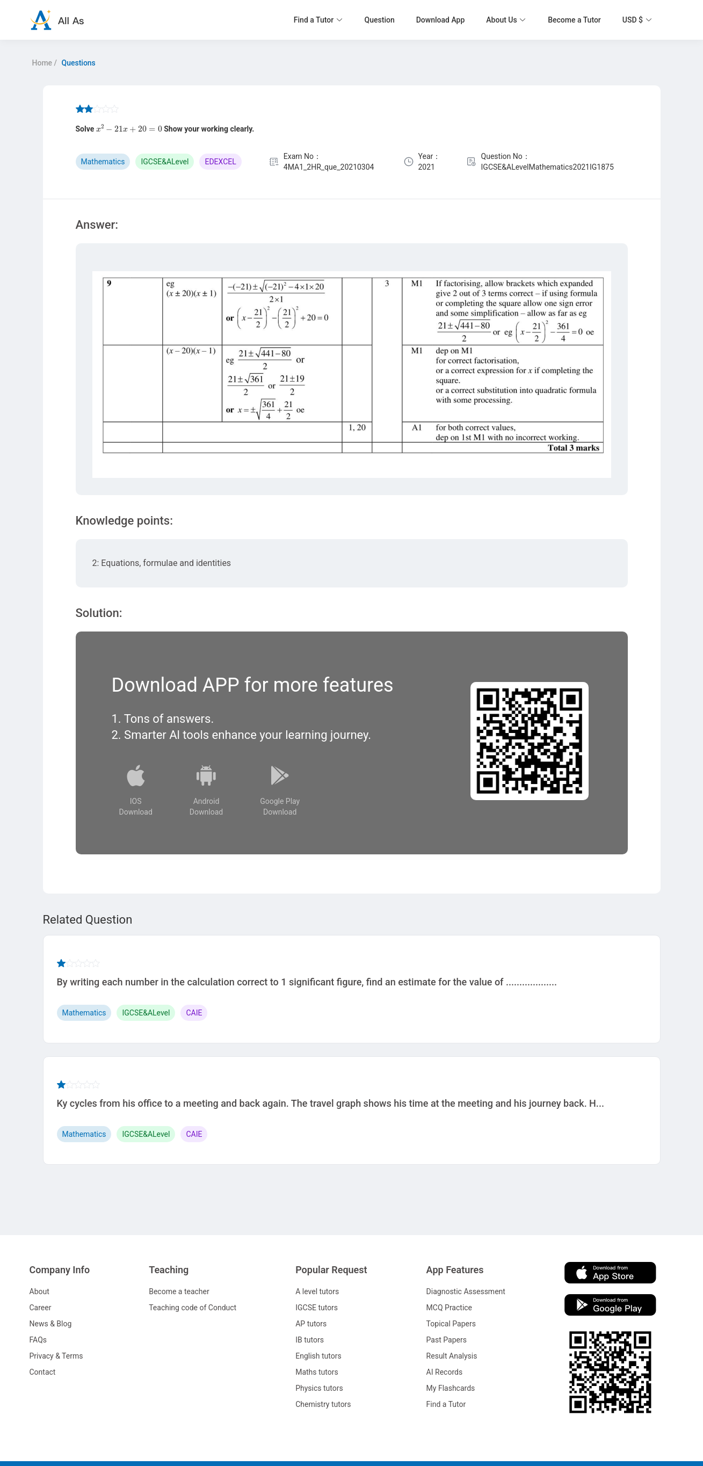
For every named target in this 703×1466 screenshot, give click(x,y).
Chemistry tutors (323, 1404)
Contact (43, 1372)
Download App (440, 20)
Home (42, 63)
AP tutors (311, 1323)
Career (41, 1307)
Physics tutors (319, 1388)
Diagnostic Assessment (465, 1291)
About (39, 1291)
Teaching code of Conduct (192, 1307)
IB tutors (309, 1340)
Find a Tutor (446, 1404)
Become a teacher (179, 1291)
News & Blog (51, 1323)
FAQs (38, 1340)
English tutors (318, 1356)
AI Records (444, 1372)
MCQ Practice (449, 1307)
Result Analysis (451, 1356)
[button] (318, 20)
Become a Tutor (574, 20)
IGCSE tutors (316, 1307)
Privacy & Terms (56, 1356)
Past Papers (446, 1340)
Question (380, 20)
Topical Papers (451, 1323)
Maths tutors (316, 1372)
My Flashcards (450, 1388)
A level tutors (317, 1291)
